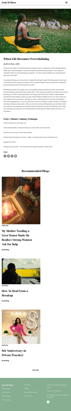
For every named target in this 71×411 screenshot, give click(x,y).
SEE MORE (35, 371)
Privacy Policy (6, 400)
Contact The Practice (54, 391)
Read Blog (6, 250)
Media (26, 388)
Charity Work (6, 392)
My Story (27, 385)
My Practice (28, 396)
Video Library (6, 388)
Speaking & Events (30, 392)
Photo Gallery (6, 396)
